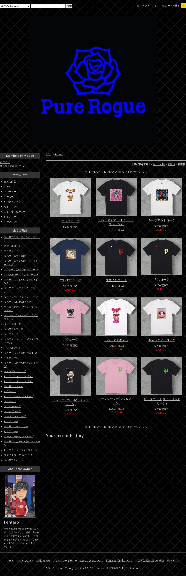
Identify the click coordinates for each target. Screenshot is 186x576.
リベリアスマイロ (13, 329)
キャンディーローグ (161, 340)
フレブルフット (12, 347)
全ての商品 (10, 181)
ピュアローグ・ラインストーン (21, 450)
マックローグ (71, 221)
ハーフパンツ (11, 221)
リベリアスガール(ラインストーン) (70, 402)
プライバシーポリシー (65, 560)
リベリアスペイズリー (16, 426)
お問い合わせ (43, 560)
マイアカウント (148, 5)
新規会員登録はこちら (12, 166)
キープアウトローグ (161, 220)
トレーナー (10, 191)
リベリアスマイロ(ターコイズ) (20, 352)
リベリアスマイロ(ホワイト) (19, 256)
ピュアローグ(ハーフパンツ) (19, 376)
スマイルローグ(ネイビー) (18, 455)
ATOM (175, 560)
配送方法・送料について (119, 560)
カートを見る (175, 5)
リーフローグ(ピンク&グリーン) (116, 401)
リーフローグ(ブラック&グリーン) (162, 401)
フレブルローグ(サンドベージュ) (21, 274)
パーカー (9, 196)
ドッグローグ (11, 357)
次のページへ (140, 172)
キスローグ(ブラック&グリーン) (21, 269)
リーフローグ (11, 334)
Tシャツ (59, 154)
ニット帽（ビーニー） (16, 211)
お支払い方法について (92, 560)
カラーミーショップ (56, 568)
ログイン (5, 162)
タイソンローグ (12, 324)
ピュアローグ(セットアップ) (19, 396)
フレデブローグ (70, 280)
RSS (168, 560)
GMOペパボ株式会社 (107, 568)
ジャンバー (10, 216)
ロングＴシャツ (12, 201)
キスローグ (161, 279)
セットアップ (11, 206)
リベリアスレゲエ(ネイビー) (19, 301)
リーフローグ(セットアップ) (19, 436)
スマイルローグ (116, 280)
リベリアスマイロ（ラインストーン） (116, 222)
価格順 (171, 164)
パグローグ (70, 340)
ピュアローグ (11, 421)
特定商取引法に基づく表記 (149, 560)
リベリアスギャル (116, 340)
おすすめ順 (159, 164)
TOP (48, 154)
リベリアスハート (13, 460)
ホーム (10, 560)
